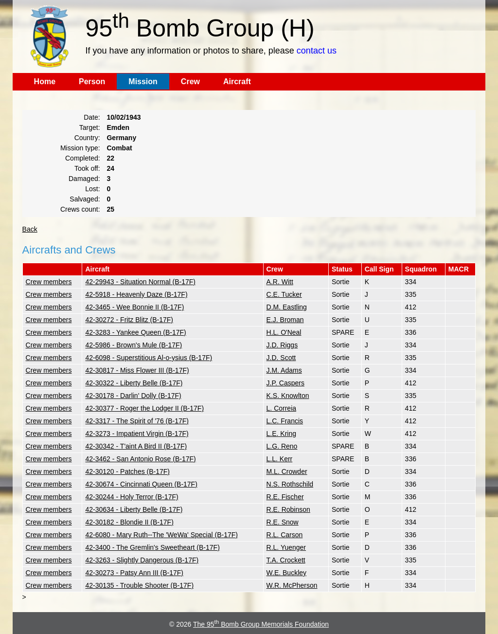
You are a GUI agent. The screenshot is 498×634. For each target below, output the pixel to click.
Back (29, 229)
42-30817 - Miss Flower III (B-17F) (137, 370)
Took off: (87, 168)
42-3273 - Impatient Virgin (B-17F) (136, 433)
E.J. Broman (285, 320)
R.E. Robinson (288, 509)
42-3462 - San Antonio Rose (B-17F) (140, 459)
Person (92, 81)
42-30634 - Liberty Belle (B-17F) (133, 509)
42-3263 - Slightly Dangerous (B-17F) (141, 560)
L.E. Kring (281, 433)
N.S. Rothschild (290, 484)
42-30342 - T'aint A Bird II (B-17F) (136, 446)
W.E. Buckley (286, 573)
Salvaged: (85, 199)
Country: (87, 138)
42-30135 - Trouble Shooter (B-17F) (139, 585)
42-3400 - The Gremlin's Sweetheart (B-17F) (152, 547)
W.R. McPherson (292, 585)
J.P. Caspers (285, 383)
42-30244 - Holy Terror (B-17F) (131, 497)
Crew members (49, 282)
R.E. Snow (283, 522)
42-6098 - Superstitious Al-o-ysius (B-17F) (148, 358)
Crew (190, 81)
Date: (92, 117)
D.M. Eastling (287, 307)
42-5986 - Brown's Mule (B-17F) (133, 345)
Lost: (92, 189)
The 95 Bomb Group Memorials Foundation (261, 624)
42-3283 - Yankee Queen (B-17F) (135, 332)
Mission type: (80, 148)
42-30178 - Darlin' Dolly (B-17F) (133, 395)
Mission (143, 81)
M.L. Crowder (287, 471)
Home (44, 81)
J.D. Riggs (282, 345)
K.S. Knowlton (288, 395)
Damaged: (84, 178)
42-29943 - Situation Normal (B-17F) (140, 282)
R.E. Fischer (285, 497)
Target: (89, 127)
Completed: (82, 158)
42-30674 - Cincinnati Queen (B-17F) (141, 484)
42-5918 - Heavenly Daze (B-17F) (136, 294)
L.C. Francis (285, 421)
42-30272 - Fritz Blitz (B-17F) (129, 320)
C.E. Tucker (284, 294)
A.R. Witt (280, 282)
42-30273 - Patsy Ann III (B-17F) (134, 573)
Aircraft (237, 81)
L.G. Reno (282, 446)
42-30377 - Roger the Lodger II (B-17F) (144, 408)
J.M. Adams (284, 370)
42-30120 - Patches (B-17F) (127, 471)
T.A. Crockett (286, 560)
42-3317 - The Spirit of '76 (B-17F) (137, 421)
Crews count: (80, 209)
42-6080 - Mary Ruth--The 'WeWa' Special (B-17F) (161, 535)
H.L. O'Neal (284, 332)
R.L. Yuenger (286, 547)
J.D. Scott (281, 358)
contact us (317, 50)
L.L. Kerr (280, 459)
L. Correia (281, 408)
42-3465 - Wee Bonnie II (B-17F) (134, 307)
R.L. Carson (285, 535)
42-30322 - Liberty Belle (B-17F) (133, 383)
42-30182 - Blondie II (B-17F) (129, 522)
